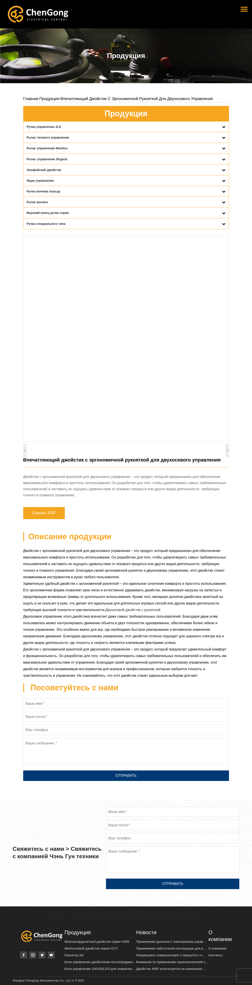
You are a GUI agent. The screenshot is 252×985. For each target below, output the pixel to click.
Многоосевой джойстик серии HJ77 (91, 948)
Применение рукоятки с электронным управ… (171, 941)
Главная (30, 99)
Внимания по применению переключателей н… (172, 962)
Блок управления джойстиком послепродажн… (100, 962)
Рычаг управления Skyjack (47, 159)
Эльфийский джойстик (44, 170)
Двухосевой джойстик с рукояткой (132, 610)
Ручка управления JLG (44, 127)
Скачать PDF (44, 513)
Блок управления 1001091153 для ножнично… (100, 969)
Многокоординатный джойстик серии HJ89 (97, 941)
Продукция (49, 99)
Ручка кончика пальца (43, 191)
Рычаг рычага (37, 202)
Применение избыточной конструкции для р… (171, 948)
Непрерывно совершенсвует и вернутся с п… (170, 955)
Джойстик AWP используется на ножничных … (171, 969)
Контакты (215, 955)
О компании (217, 948)
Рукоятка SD (74, 955)
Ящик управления (40, 180)
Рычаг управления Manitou (47, 148)
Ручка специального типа (46, 224)
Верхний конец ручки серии (48, 213)
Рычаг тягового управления (48, 137)
